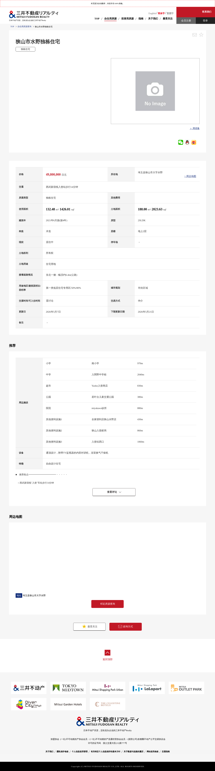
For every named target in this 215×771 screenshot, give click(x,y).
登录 (205, 20)
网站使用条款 (152, 751)
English (152, 13)
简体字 (161, 13)
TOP (97, 18)
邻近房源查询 (107, 604)
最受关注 (89, 626)
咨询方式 (125, 626)
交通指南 (166, 751)
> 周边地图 (190, 176)
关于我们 (49, 751)
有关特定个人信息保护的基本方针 (105, 751)
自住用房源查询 (24, 26)
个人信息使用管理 (80, 751)
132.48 (51, 209)
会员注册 (186, 20)
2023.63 (157, 209)
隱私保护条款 (62, 751)
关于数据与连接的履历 (133, 751)
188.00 (143, 209)
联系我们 (206, 12)
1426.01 (65, 209)
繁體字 (170, 13)
